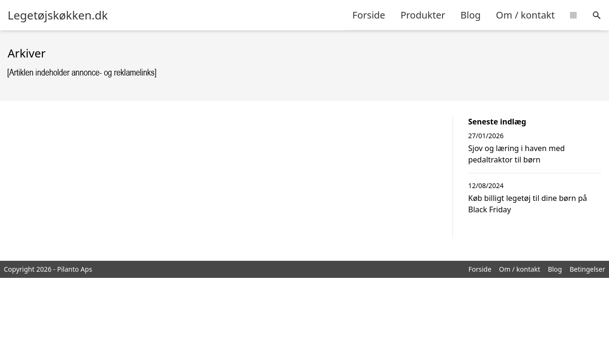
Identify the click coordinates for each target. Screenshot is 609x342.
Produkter (423, 15)
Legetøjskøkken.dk (58, 15)
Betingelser (587, 269)
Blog (471, 15)
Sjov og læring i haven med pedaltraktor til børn (516, 154)
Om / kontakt (525, 15)
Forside (369, 15)
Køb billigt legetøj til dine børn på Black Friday (527, 204)
